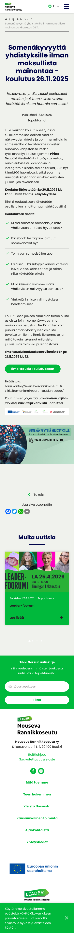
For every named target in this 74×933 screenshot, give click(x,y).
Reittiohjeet (37, 754)
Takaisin (40, 494)
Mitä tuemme (37, 782)
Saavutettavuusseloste (37, 759)
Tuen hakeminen (37, 794)
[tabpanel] (37, 588)
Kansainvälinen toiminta (37, 818)
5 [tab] (44, 641)
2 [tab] (33, 641)
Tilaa (37, 700)
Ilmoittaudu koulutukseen (32, 369)
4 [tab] (41, 641)
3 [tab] (37, 641)
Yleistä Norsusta (37, 806)
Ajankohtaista (37, 830)
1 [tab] (29, 641)
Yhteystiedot (37, 842)
